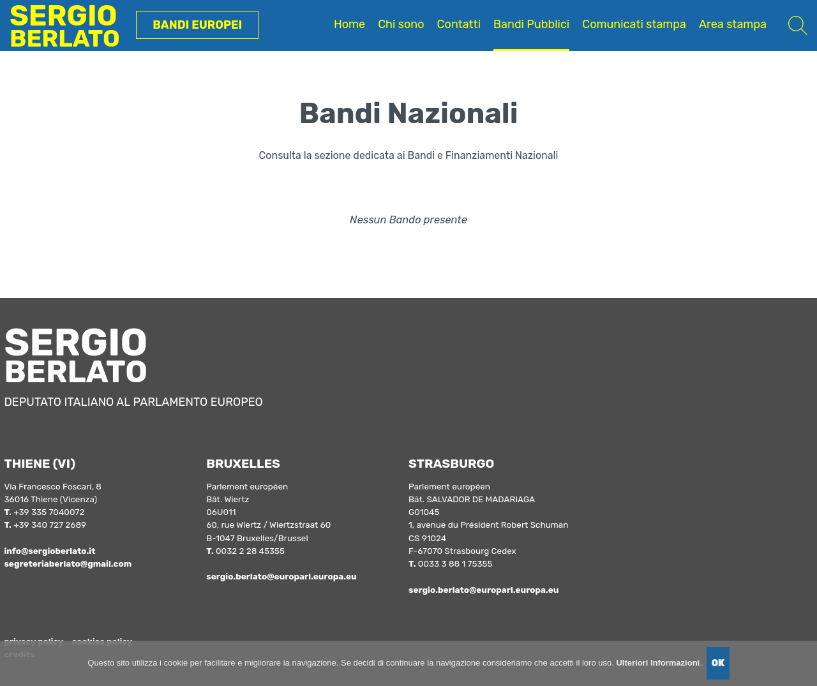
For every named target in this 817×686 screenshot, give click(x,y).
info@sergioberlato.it (49, 551)
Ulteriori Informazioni (658, 662)
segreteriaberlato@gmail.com (67, 563)
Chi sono (401, 24)
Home (349, 24)
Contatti (459, 24)
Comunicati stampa (634, 24)
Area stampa (733, 24)
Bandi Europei (197, 25)
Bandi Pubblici (531, 24)
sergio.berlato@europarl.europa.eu (281, 576)
